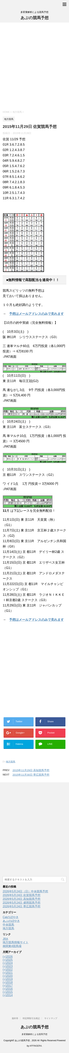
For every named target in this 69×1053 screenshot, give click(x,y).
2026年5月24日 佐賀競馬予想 (21, 895)
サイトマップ (50, 1018)
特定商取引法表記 (31, 1018)
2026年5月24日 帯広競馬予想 (21, 906)
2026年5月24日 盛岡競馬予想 (21, 902)
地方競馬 (10, 761)
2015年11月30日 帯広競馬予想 (31, 774)
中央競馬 (8, 924)
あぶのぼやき (11, 920)
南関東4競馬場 (12, 946)
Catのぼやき (11, 917)
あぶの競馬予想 (35, 18)
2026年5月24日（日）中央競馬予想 (25, 891)
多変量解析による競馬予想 (34, 1034)
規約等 (15, 1018)
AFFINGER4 (35, 1046)
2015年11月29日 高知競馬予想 (31, 770)
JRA (5, 938)
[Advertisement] (34, 65)
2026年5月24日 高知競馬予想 (21, 898)
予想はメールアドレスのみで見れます (36, 314)
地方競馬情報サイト (15, 942)
